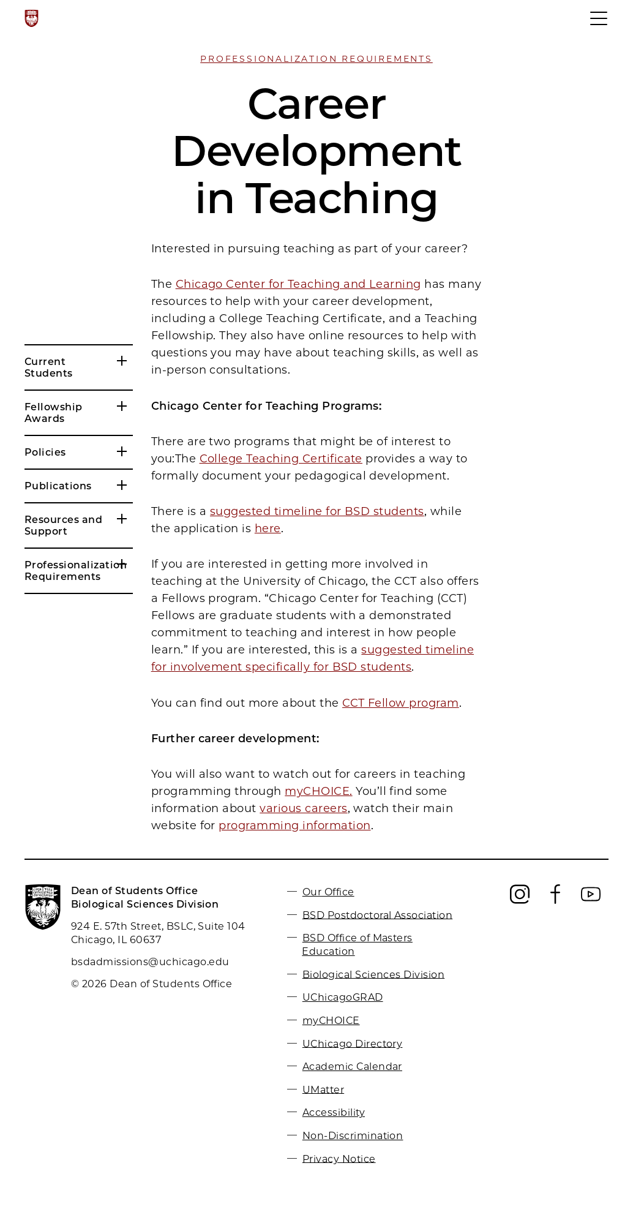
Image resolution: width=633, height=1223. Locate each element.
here (268, 528)
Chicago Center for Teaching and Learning (298, 284)
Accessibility (333, 1112)
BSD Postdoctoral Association (377, 914)
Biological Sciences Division (373, 974)
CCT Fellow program (400, 703)
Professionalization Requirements (316, 58)
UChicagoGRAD (342, 997)
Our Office (328, 892)
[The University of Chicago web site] (31, 18)
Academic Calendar (352, 1066)
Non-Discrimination (352, 1136)
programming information (294, 825)
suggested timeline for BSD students (317, 511)
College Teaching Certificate (281, 458)
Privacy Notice (339, 1158)
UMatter (323, 1089)
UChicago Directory (352, 1043)
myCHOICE (331, 1020)
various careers (303, 808)
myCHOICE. (318, 791)
